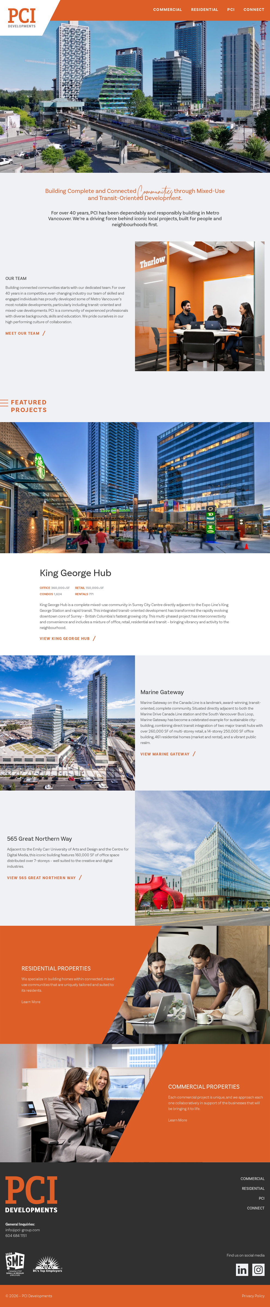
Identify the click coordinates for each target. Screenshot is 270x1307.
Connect (254, 9)
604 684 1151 (16, 1235)
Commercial (167, 9)
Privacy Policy (253, 1296)
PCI (230, 9)
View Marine (167, 754)
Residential (205, 9)
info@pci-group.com (22, 1230)
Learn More (31, 1002)
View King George (67, 638)
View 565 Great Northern (44, 878)
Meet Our (24, 333)
